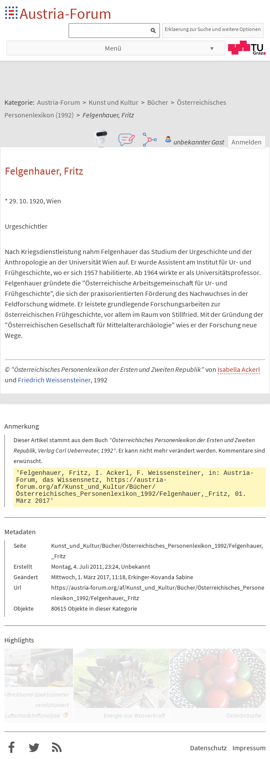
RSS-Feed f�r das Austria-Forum (57, 748)
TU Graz (247, 48)
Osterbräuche (243, 715)
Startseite (12, 13)
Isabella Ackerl (239, 369)
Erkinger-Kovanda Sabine (160, 577)
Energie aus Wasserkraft (134, 715)
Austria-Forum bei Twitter (34, 748)
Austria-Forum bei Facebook (11, 748)
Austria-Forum (65, 13)
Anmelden (247, 141)
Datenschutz (208, 747)
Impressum (249, 747)
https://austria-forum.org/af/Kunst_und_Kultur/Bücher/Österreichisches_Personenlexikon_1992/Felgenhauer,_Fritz (122, 487)
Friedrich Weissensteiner (54, 379)
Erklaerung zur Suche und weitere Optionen (213, 29)
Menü (113, 48)
